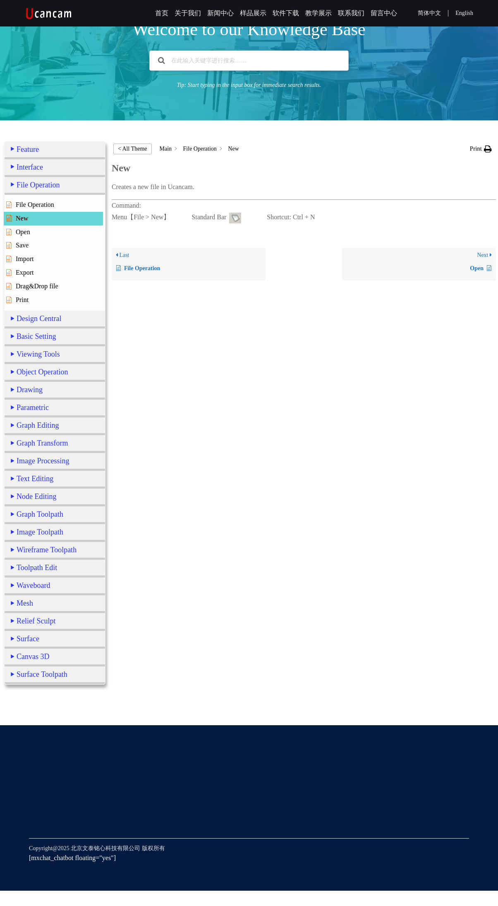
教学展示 (318, 13)
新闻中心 (220, 13)
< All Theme (132, 149)
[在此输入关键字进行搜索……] (249, 60)
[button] (481, 148)
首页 (161, 13)
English (464, 13)
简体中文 (429, 13)
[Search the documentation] (161, 60)
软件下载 (286, 13)
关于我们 (188, 13)
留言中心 (384, 13)
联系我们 (351, 13)
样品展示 (253, 13)
